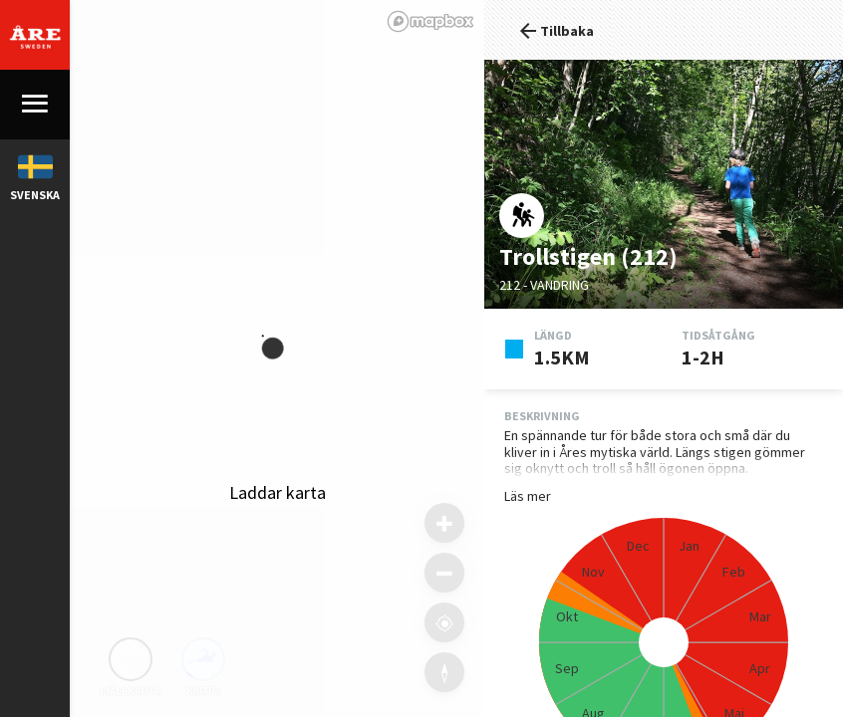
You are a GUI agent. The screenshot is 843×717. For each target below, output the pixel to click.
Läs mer (527, 496)
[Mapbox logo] (430, 21)
